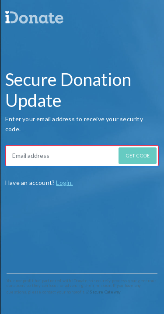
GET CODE (138, 155)
